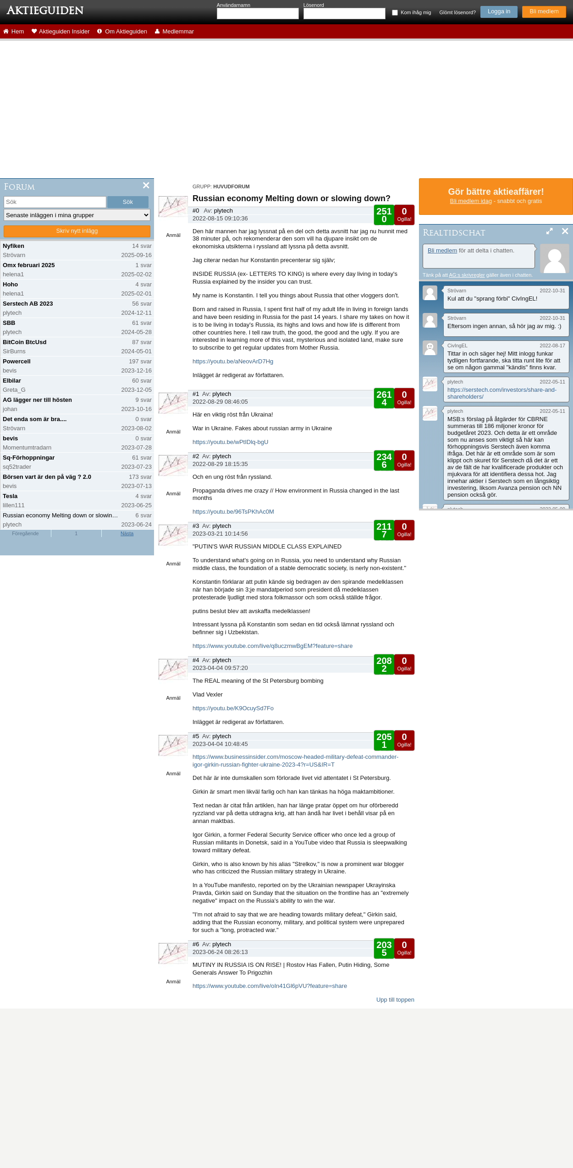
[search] (55, 202)
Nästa (127, 533)
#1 (196, 393)
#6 (196, 944)
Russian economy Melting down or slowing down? (61, 515)
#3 (196, 525)
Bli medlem (544, 11)
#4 (196, 660)
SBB (9, 322)
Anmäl (173, 235)
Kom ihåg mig (416, 12)
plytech (223, 210)
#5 (196, 736)
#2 (196, 456)
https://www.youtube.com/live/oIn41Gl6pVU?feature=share (270, 985)
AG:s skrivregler (467, 275)
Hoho (10, 284)
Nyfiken (13, 245)
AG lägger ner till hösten (37, 399)
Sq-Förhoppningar (29, 457)
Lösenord (313, 5)
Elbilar (12, 380)
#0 (196, 210)
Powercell (17, 361)
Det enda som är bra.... (34, 419)
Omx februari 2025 (29, 265)
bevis (10, 438)
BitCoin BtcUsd (24, 342)
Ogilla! (404, 214)
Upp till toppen (395, 999)
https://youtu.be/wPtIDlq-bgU (230, 442)
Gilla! (383, 218)
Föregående (25, 533)
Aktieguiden (45, 10)
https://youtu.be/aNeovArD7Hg (233, 361)
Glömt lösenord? (458, 12)
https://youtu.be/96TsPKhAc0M (233, 511)
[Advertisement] (286, 109)
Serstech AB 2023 (28, 303)
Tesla (10, 496)
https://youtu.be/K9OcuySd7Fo (233, 708)
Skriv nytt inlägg (77, 230)
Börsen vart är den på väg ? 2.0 (47, 476)
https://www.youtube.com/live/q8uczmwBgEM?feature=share (273, 645)
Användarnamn (233, 5)
